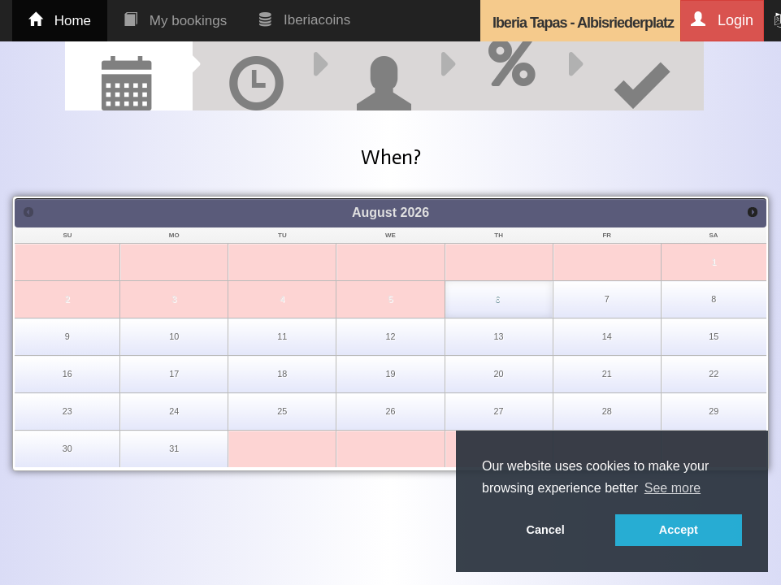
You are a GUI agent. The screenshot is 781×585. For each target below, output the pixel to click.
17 (174, 374)
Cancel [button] (546, 529)
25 (282, 411)
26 (390, 411)
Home (59, 20)
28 (607, 411)
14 (607, 336)
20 (499, 374)
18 (282, 374)
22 (713, 374)
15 (713, 336)
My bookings (175, 20)
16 (67, 374)
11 (282, 336)
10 (174, 336)
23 (67, 411)
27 (499, 411)
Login (722, 19)
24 (174, 411)
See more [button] (672, 488)
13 (499, 336)
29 (713, 411)
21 (607, 374)
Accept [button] (678, 529)
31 (174, 448)
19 (390, 374)
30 (67, 448)
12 (390, 336)
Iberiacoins (304, 20)
